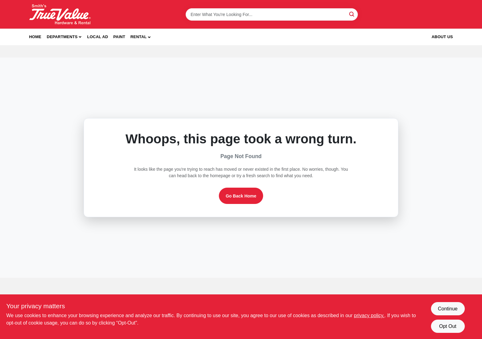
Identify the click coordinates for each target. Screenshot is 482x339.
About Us (442, 36)
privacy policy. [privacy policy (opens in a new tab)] (369, 315)
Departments (62, 36)
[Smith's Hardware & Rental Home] (60, 14)
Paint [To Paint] (119, 36)
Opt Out (447, 326)
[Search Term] (272, 14)
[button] (140, 37)
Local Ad (97, 36)
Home (35, 36)
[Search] (352, 14)
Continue (447, 308)
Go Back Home (241, 195)
